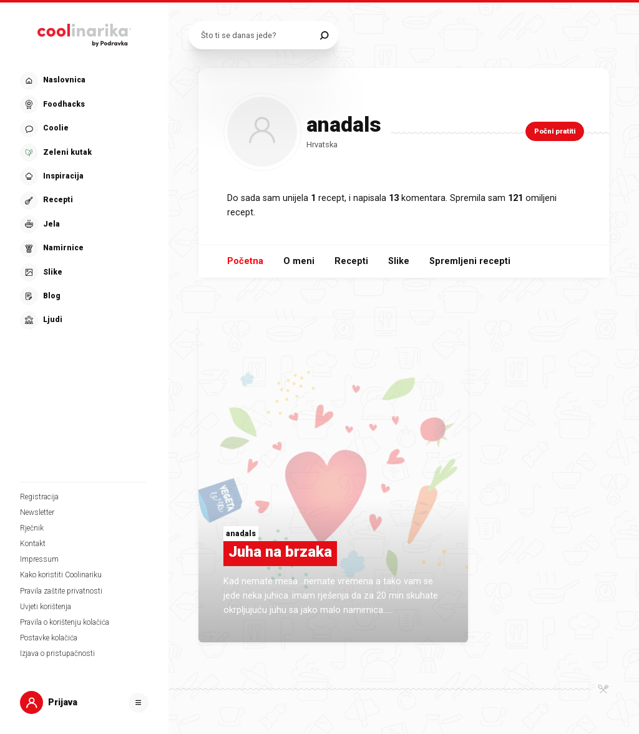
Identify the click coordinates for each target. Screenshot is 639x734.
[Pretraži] (324, 35)
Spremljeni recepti (469, 261)
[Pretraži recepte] (257, 35)
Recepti (351, 261)
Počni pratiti (554, 131)
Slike (398, 261)
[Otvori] (139, 703)
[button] (83, 201)
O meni (299, 261)
